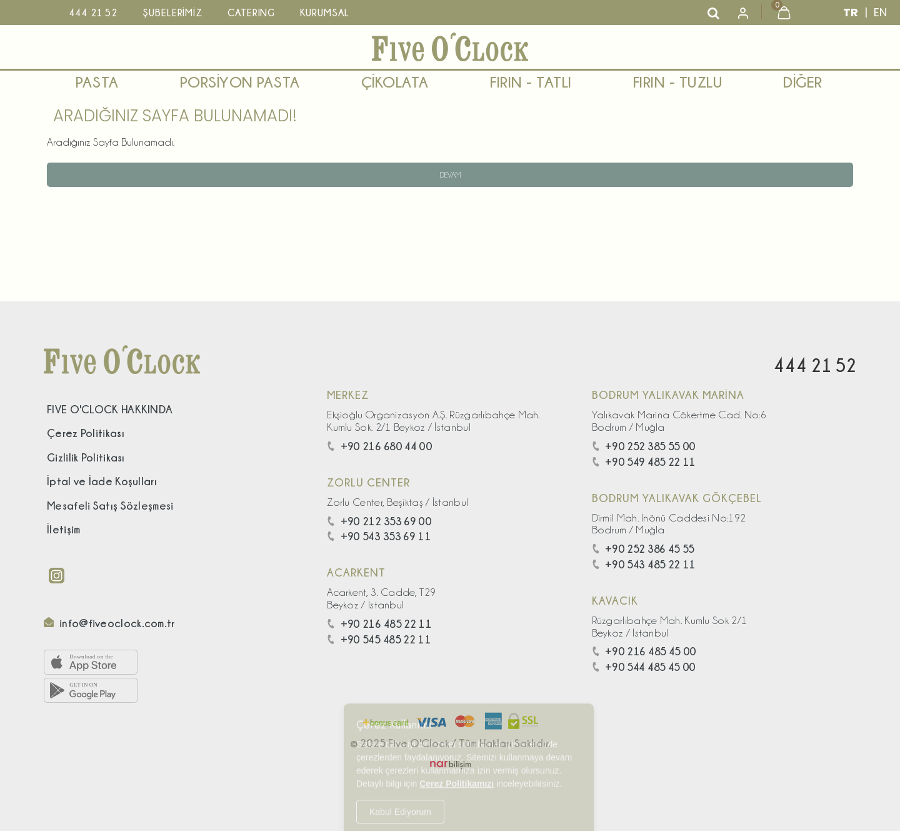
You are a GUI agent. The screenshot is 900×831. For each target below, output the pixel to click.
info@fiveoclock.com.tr (117, 623)
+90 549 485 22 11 (644, 462)
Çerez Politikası (85, 433)
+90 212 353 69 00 (379, 521)
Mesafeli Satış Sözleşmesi (110, 505)
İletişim (63, 529)
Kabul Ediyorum (400, 803)
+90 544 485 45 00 (644, 667)
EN (880, 12)
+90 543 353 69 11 (379, 536)
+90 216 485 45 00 (644, 651)
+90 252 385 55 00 (644, 446)
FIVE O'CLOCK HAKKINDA (109, 409)
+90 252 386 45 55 (643, 549)
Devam (450, 175)
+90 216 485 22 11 (379, 624)
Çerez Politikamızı (456, 775)
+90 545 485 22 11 (379, 639)
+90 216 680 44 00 (379, 446)
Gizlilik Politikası (86, 457)
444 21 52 (814, 365)
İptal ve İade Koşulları (102, 481)
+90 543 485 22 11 (644, 564)
